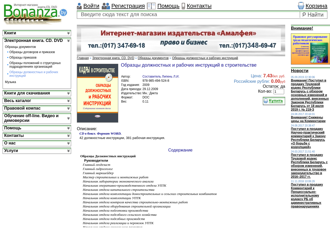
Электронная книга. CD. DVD (33, 40)
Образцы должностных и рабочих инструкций (33, 74)
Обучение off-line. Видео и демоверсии (31, 118)
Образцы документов (20, 47)
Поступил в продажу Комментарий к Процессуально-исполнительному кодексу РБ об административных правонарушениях (307, 195)
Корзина (316, 6)
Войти (91, 6)
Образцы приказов (22, 57)
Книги (10, 33)
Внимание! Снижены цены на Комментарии (308, 119)
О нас (10, 143)
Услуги (11, 150)
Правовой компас (22, 108)
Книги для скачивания (27, 93)
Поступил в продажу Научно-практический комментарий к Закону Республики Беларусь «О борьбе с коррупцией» (308, 138)
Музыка (10, 82)
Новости (299, 70)
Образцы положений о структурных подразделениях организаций (35, 64)
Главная (83, 58)
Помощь (168, 6)
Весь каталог (17, 100)
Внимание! (302, 28)
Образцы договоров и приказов (32, 52)
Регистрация (128, 6)
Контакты (199, 6)
